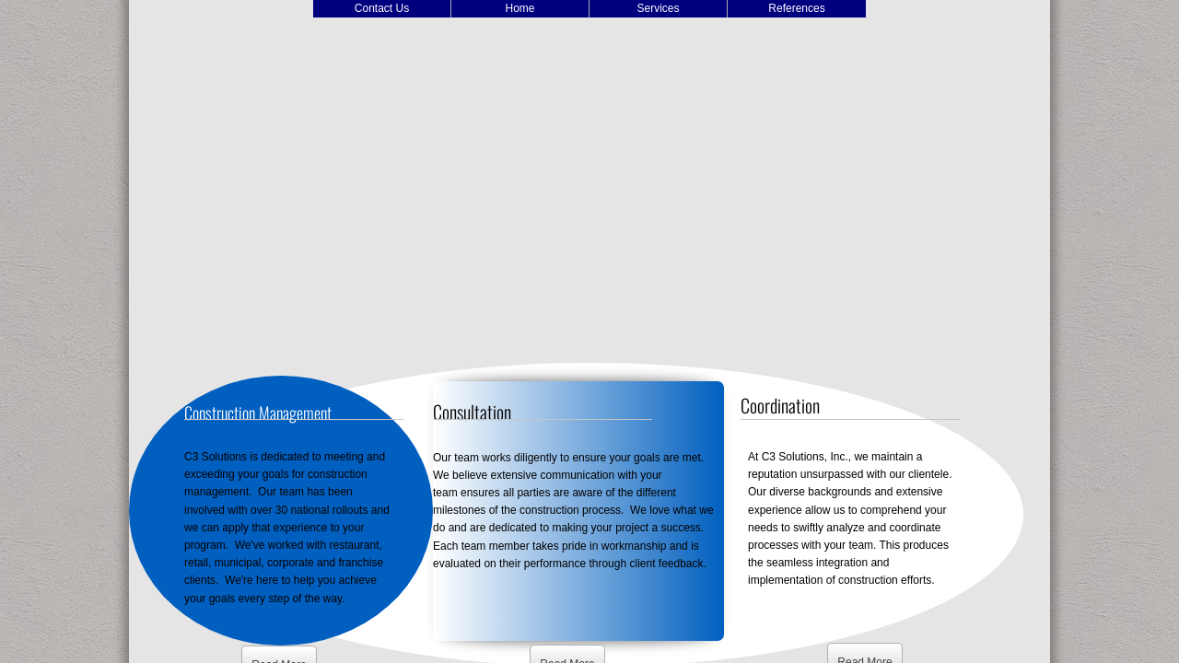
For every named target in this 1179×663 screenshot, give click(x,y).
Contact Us (382, 8)
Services (657, 8)
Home (519, 8)
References (796, 8)
